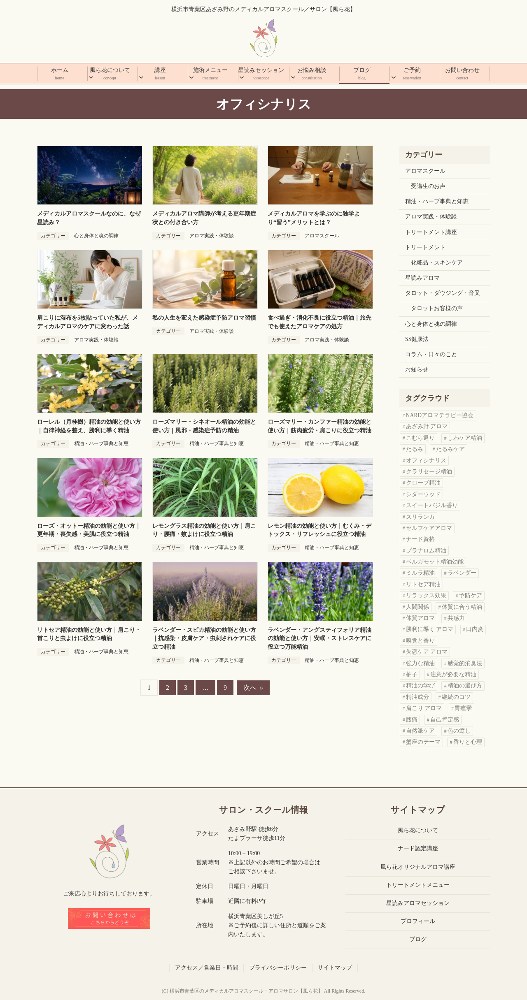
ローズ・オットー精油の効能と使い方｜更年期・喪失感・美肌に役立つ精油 (89, 530)
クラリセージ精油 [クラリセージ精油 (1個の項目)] (429, 472)
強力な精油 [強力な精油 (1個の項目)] (420, 663)
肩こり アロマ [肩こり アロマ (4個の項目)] (424, 708)
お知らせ (416, 370)
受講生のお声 (428, 186)
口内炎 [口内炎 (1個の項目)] (474, 629)
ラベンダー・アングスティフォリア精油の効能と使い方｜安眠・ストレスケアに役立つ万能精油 (319, 638)
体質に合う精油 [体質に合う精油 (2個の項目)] (462, 607)
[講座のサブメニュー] (141, 74)
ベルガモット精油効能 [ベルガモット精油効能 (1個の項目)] (435, 562)
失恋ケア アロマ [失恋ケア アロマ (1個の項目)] (427, 652)
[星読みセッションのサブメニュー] (241, 74)
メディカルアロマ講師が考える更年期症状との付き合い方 (204, 218)
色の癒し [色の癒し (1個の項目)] (459, 731)
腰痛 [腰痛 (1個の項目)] (411, 720)
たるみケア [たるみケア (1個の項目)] (450, 449)
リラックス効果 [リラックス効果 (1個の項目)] (426, 595)
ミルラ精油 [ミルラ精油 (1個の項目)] (420, 573)
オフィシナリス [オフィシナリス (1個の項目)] (426, 460)
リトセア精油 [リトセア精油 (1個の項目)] (423, 584)
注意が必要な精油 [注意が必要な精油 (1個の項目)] (453, 674)
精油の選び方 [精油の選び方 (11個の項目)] (465, 685)
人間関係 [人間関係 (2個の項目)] (417, 607)
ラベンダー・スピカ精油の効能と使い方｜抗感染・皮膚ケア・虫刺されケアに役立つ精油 (204, 638)
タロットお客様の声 (437, 308)
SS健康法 (417, 339)
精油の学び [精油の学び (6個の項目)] (420, 685)
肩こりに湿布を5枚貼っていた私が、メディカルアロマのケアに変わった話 (87, 322)
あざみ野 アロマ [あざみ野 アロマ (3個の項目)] (427, 426)
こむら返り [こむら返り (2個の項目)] (420, 438)
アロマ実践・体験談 (211, 236)
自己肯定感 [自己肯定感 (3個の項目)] (444, 720)
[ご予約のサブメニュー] (393, 74)
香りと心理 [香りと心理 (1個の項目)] (467, 742)
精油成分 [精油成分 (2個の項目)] (417, 697)
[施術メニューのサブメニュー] (191, 74)
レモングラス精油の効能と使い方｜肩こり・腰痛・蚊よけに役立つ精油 (204, 530)
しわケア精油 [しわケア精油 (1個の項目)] (465, 438)
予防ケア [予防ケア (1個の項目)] (470, 595)
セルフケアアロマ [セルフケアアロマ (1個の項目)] (429, 528)
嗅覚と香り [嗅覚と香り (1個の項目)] (420, 641)
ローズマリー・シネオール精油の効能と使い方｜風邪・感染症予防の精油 (204, 426)
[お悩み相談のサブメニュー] (293, 74)
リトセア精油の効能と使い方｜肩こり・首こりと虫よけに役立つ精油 (89, 634)
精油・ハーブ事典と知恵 (101, 443)
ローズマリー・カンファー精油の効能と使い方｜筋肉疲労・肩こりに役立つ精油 (319, 426)
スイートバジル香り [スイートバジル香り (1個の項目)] (432, 505)
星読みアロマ (422, 278)
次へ (253, 687)
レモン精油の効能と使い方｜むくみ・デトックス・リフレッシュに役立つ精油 (319, 530)
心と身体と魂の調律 (96, 236)
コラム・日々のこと (431, 354)
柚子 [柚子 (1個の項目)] (411, 674)
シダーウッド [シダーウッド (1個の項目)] (423, 494)
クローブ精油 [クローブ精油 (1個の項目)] (423, 483)
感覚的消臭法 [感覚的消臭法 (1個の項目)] (465, 663)
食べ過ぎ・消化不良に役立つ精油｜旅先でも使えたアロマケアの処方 (319, 322)
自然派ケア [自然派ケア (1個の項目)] (420, 731)
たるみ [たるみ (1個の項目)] (414, 449)
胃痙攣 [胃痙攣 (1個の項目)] (463, 708)
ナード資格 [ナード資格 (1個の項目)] (420, 539)
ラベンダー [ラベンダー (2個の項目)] (462, 573)
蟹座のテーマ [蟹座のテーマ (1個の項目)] (423, 742)
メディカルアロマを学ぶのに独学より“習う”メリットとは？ (314, 218)
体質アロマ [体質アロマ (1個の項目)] (420, 618)
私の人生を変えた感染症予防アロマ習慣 (204, 318)
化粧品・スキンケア (437, 263)
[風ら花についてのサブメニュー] (91, 74)
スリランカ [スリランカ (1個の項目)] (420, 517)
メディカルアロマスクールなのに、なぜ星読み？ (89, 218)
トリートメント (425, 247)
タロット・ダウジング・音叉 (442, 293)
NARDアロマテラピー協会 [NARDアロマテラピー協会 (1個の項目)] (440, 415)
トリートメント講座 (431, 232)
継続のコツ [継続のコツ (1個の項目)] (456, 697)
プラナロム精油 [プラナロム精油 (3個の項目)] (426, 551)
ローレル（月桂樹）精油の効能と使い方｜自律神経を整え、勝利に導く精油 (89, 426)
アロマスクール (322, 236)
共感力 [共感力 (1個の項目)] (456, 618)
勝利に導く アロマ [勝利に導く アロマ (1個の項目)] (429, 629)
